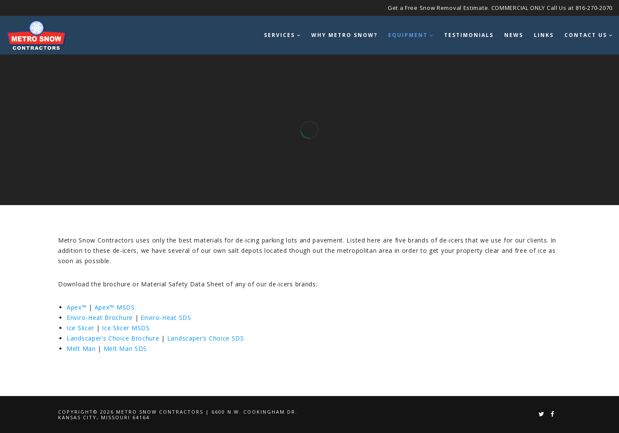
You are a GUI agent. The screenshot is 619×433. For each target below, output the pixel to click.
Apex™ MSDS (115, 307)
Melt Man (81, 348)
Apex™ (77, 307)
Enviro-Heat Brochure (100, 317)
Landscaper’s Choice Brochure (113, 338)
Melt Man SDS (125, 348)
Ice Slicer (80, 328)
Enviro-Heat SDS (166, 317)
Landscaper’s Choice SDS (205, 338)
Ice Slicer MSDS (126, 328)
